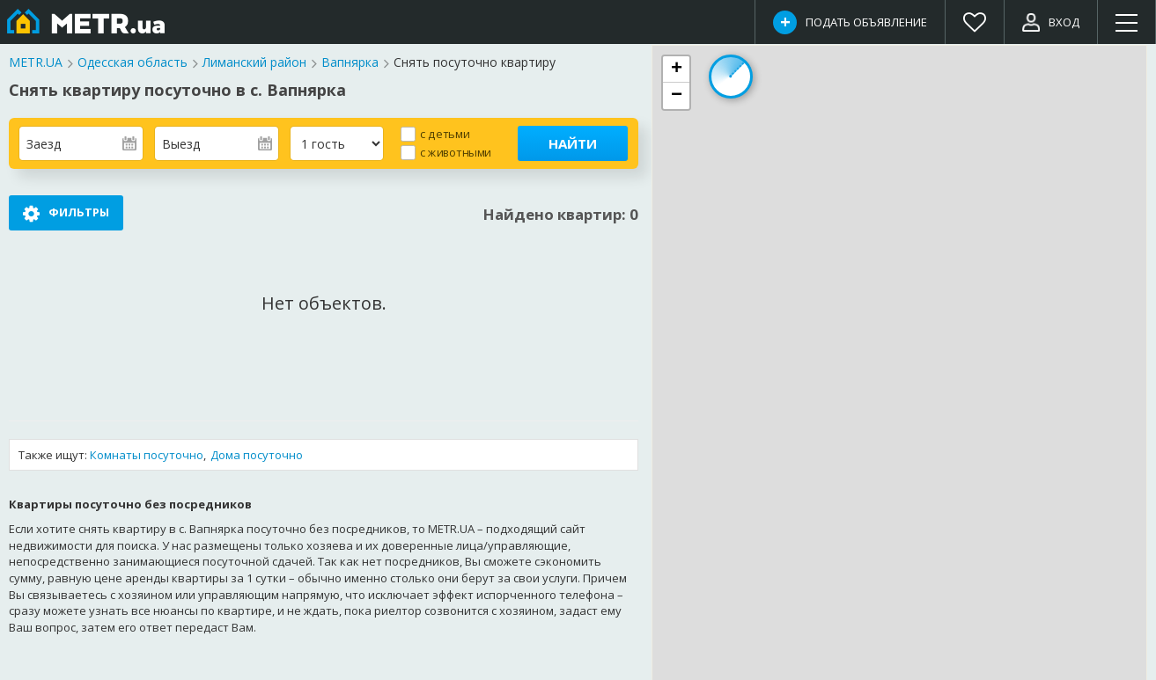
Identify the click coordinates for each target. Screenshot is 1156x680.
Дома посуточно (256, 455)
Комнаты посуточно (146, 455)
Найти (573, 143)
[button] (676, 69)
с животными (455, 151)
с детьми (444, 133)
